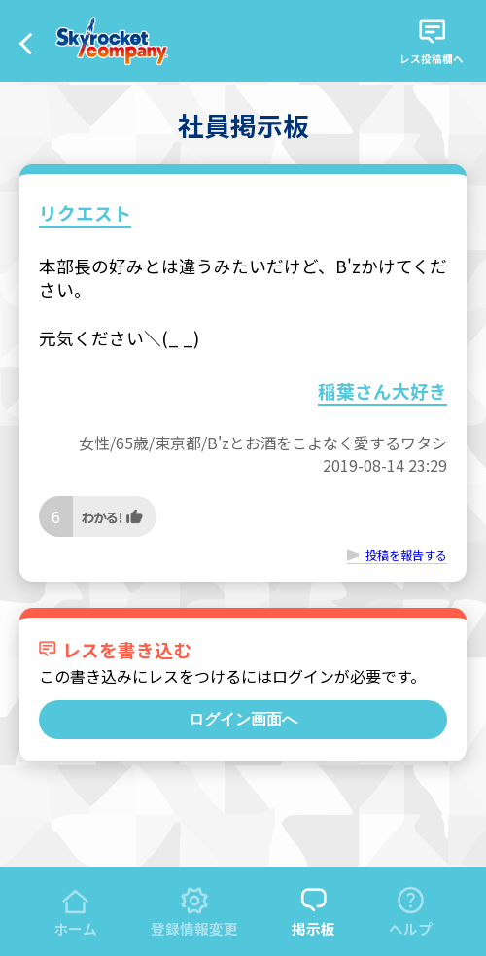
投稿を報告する (406, 555)
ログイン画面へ (243, 719)
